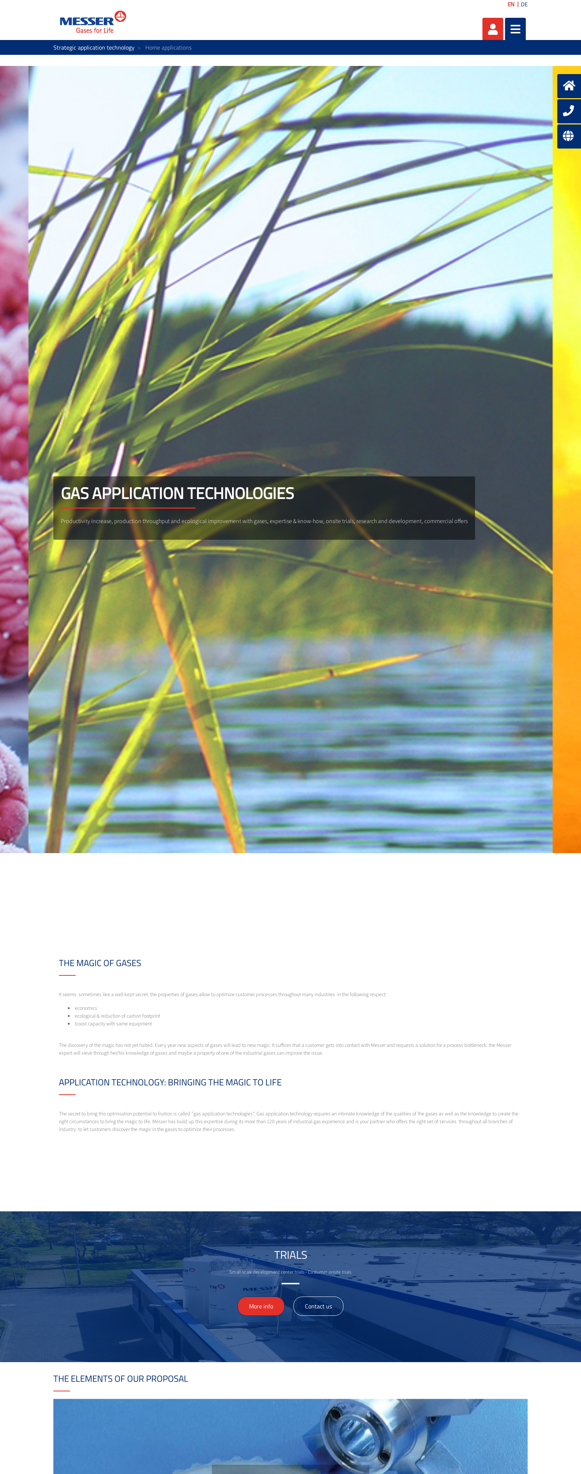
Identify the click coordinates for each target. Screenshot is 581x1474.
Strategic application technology (94, 47)
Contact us (318, 1306)
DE (524, 4)
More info (261, 1306)
